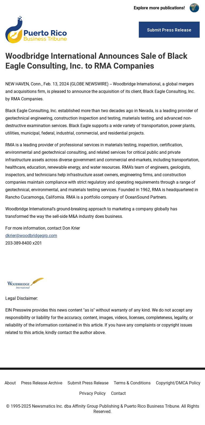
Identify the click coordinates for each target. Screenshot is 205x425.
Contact (118, 393)
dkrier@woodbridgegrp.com (31, 235)
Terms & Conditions (132, 382)
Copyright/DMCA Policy (178, 382)
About (10, 382)
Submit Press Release (88, 382)
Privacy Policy (92, 393)
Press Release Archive (41, 382)
